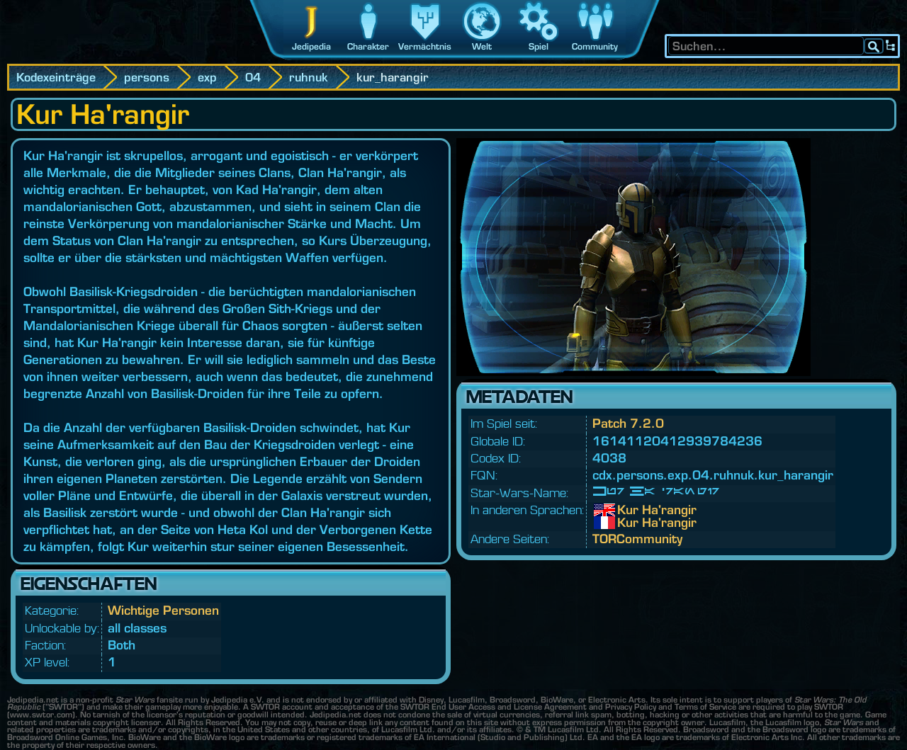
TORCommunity (637, 538)
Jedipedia (311, 46)
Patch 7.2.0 (628, 423)
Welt (482, 46)
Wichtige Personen (163, 610)
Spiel (538, 46)
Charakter (368, 46)
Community (595, 46)
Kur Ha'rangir (627, 510)
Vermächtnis (424, 46)
